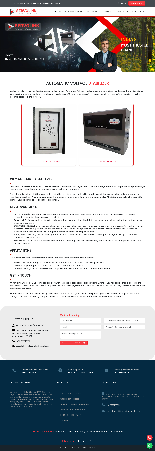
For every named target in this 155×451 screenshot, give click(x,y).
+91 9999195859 (29, 372)
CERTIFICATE (122, 12)
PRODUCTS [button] (92, 12)
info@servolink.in (121, 372)
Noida (69, 431)
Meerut (104, 431)
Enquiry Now (137, 3)
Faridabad (95, 431)
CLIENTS (108, 12)
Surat (76, 431)
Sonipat (119, 431)
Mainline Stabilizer (106, 161)
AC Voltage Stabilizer (48, 161)
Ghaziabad (60, 431)
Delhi (112, 431)
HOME (58, 12)
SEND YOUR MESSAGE (73, 342)
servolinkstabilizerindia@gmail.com (121, 411)
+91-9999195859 (22, 3)
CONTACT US (138, 12)
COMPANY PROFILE (74, 12)
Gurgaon (84, 431)
